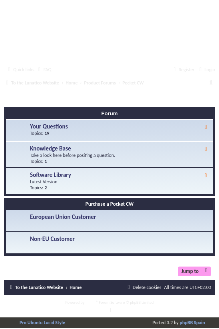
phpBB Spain (192, 322)
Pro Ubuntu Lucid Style (42, 322)
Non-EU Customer (52, 239)
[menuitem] (44, 69)
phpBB (91, 302)
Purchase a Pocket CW (110, 204)
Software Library (50, 175)
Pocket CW (25, 99)
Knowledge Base (50, 148)
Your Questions (49, 126)
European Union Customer (63, 217)
